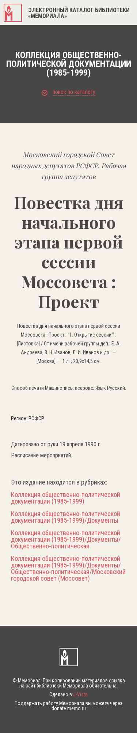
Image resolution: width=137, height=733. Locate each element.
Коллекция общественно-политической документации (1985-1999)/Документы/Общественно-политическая (66, 539)
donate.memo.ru (69, 708)
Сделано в (68, 694)
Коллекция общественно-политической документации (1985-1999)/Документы (65, 517)
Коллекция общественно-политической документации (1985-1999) (65, 498)
